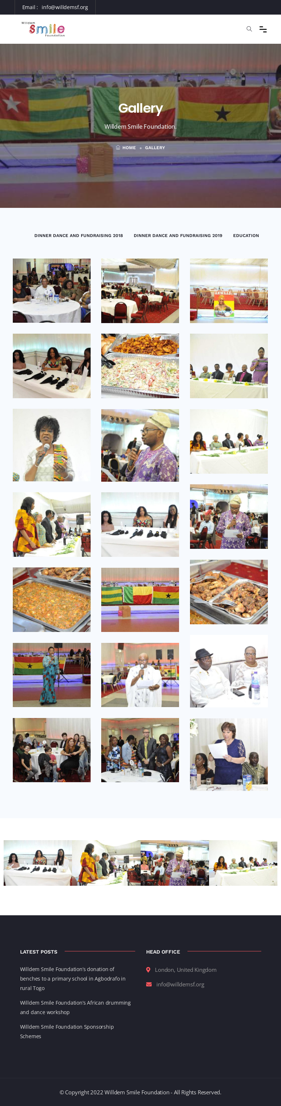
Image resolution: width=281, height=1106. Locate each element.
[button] (11, 867)
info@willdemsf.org (65, 7)
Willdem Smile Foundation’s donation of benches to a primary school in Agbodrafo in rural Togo (73, 978)
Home (126, 147)
